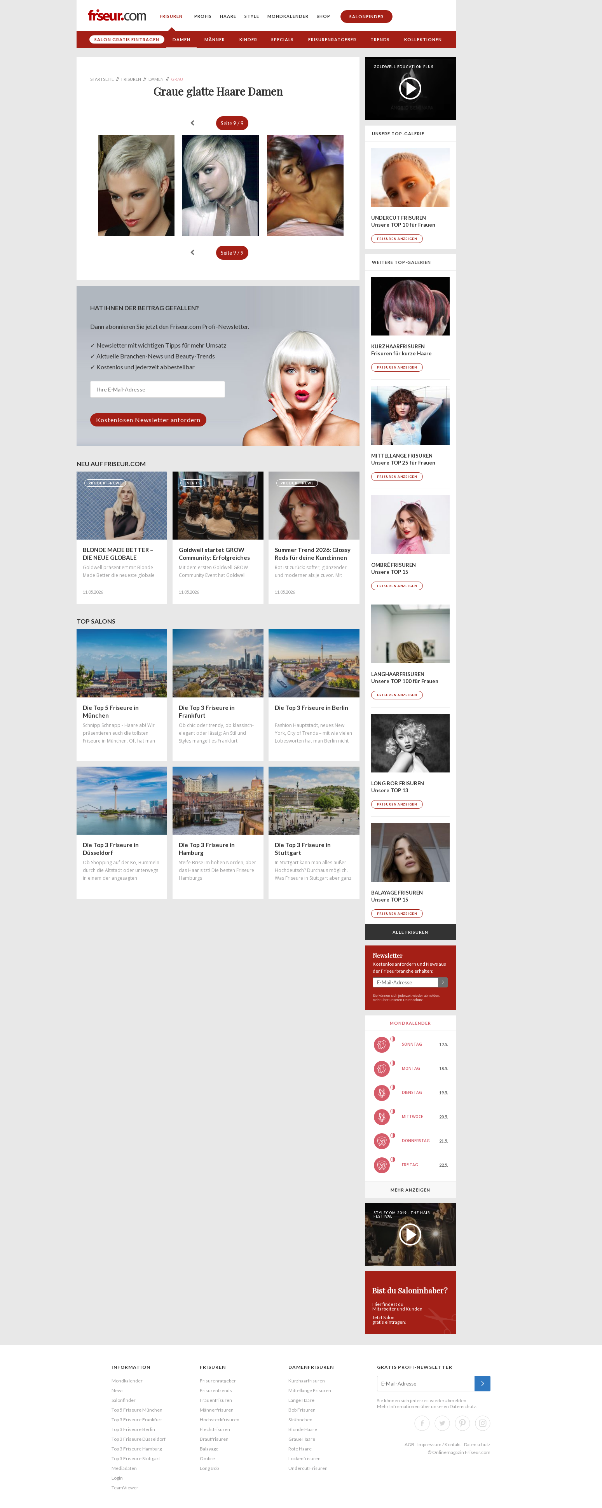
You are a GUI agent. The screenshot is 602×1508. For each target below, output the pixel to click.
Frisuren (171, 16)
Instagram (482, 1423)
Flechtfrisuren (215, 1429)
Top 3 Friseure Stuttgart (136, 1458)
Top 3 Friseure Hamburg (137, 1449)
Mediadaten (124, 1468)
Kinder (248, 39)
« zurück (192, 123)
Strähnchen (300, 1419)
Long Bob (209, 1468)
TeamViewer (125, 1488)
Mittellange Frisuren (309, 1390)
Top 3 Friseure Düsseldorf (139, 1439)
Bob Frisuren (302, 1410)
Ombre (207, 1458)
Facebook (422, 1423)
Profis (203, 16)
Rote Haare (300, 1449)
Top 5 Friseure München (137, 1410)
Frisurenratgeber (332, 39)
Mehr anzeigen (410, 1189)
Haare (228, 16)
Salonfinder (366, 16)
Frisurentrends (216, 1390)
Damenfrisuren (311, 1367)
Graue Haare (301, 1439)
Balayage (209, 1449)
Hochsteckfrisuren (219, 1419)
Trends (380, 39)
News (118, 1390)
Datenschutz (412, 1000)
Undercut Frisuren (308, 1468)
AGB (409, 1444)
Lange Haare (301, 1400)
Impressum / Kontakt (439, 1444)
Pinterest (462, 1423)
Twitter (442, 1423)
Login (117, 1478)
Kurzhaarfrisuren (306, 1381)
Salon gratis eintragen (126, 39)
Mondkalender (288, 16)
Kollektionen (423, 39)
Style (251, 16)
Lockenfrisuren (304, 1458)
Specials (282, 39)
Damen (181, 39)
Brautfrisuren (214, 1439)
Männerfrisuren (217, 1410)
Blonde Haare (302, 1429)
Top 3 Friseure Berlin (133, 1429)
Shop (323, 16)
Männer (214, 39)
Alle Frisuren (410, 932)
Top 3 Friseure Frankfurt (137, 1419)
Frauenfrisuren (216, 1400)
